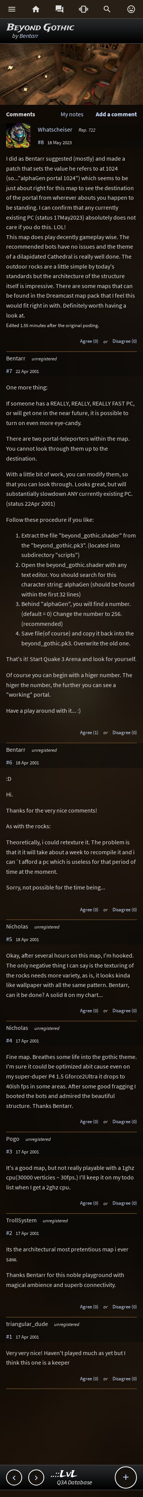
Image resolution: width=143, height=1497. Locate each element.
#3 (9, 1151)
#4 (9, 1040)
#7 (9, 371)
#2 (9, 1232)
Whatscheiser (55, 129)
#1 (9, 1336)
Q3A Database (74, 1482)
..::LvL (64, 1474)
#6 (9, 762)
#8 (41, 142)
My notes (72, 114)
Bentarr (28, 35)
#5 (9, 939)
